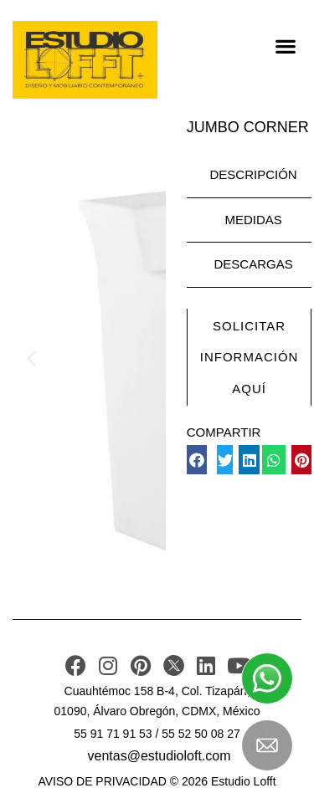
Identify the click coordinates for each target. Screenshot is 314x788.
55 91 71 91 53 (113, 733)
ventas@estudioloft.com (159, 756)
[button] (285, 45)
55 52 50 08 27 (200, 733)
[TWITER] (173, 665)
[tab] (249, 175)
